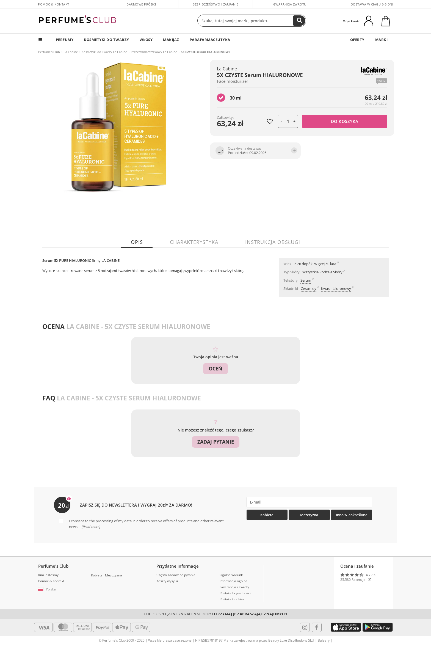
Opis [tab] (137, 242)
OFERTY (357, 39)
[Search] (299, 20)
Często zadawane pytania (175, 574)
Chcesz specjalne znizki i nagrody (215, 613)
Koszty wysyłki (167, 580)
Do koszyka (344, 121)
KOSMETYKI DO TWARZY (107, 39)
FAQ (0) (381, 81)
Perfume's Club (49, 52)
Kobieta (266, 514)
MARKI (381, 39)
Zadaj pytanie (215, 441)
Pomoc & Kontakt (53, 4)
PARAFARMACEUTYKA (212, 39)
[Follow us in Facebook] (317, 626)
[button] (60, 589)
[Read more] (90, 526)
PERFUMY (65, 39)
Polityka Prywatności (235, 592)
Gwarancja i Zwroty (234, 586)
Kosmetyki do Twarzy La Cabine (104, 52)
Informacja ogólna (233, 580)
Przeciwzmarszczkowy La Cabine (154, 52)
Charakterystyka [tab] (194, 242)
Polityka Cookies (232, 598)
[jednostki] (288, 121)
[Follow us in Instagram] (305, 626)
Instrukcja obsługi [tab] (272, 242)
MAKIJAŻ (173, 39)
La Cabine (71, 52)
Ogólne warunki (232, 574)
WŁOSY (147, 39)
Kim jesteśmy (48, 574)
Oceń (215, 368)
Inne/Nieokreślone (351, 514)
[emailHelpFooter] (309, 502)
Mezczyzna (309, 514)
